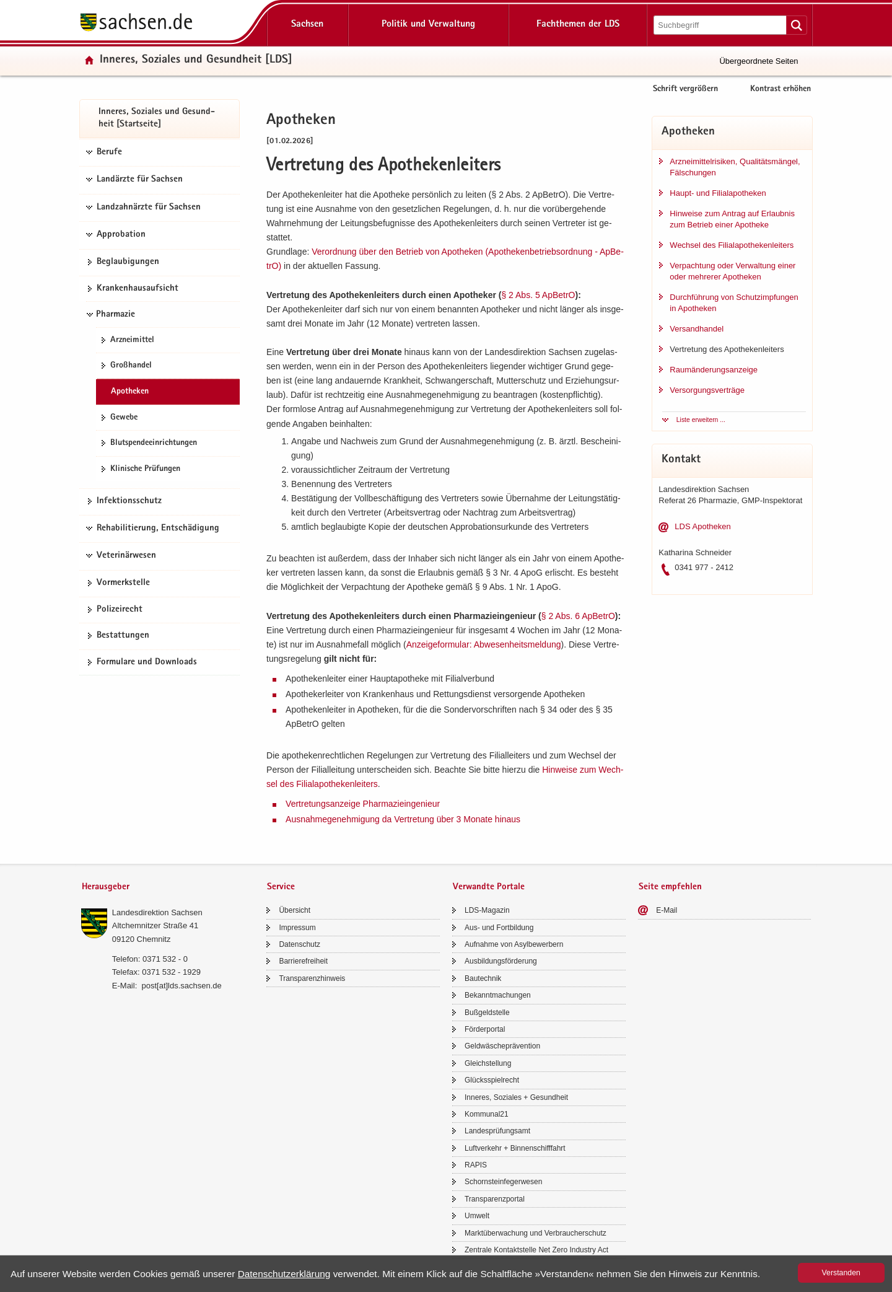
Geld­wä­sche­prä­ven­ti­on (502, 1046)
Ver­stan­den (841, 1272)
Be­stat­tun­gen (123, 635)
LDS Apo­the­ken (702, 526)
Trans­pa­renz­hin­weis (312, 978)
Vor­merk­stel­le (123, 583)
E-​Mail (666, 910)
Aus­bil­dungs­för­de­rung (501, 961)
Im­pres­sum (297, 927)
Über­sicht (294, 910)
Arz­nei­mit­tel (132, 340)
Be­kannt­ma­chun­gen (498, 995)
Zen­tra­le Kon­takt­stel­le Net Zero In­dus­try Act (536, 1250)
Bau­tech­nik (483, 978)
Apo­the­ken (130, 391)
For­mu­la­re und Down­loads (147, 662)
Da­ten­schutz (299, 944)
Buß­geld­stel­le (487, 1012)
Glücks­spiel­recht (492, 1080)
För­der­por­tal (485, 1029)
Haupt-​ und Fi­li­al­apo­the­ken (718, 193)
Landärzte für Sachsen (140, 180)
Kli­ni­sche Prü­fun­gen (145, 469)
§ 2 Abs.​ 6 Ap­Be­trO (578, 616)
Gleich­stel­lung (488, 1063)
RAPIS (476, 1165)
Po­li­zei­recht (119, 609)
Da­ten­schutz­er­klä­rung (284, 1273)
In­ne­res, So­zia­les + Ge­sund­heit (516, 1097)
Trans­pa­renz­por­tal (495, 1199)
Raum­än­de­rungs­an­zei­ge (714, 369)
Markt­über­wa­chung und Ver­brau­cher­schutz (535, 1233)
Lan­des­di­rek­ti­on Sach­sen (157, 912)
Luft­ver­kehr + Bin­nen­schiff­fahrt (515, 1148)
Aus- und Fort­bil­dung (499, 927)
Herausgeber (105, 887)
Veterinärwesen (126, 556)
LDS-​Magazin (487, 910)
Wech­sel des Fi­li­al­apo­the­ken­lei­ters (732, 245)
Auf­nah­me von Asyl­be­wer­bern (514, 944)
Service (281, 887)
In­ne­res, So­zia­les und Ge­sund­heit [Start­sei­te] (156, 119)
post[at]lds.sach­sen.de (181, 985)
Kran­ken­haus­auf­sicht (137, 288)
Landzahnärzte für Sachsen (149, 208)
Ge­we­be (124, 417)
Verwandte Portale (489, 887)
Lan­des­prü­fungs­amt (497, 1131)
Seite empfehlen (670, 887)
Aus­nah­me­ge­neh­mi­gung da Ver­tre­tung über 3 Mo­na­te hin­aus (403, 819)
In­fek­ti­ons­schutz (129, 501)
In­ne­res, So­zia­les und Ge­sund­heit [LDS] (196, 60)
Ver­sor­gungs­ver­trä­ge (707, 390)
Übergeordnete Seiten (758, 61)
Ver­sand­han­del (697, 328)
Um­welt (477, 1215)
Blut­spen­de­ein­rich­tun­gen (153, 443)
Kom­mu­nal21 (487, 1114)
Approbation (121, 235)
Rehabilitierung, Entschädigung (158, 529)
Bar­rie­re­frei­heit (303, 961)
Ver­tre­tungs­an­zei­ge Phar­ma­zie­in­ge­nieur (363, 804)
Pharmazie (115, 315)
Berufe (109, 152)
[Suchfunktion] (721, 25)
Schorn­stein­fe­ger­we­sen (503, 1181)
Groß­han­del (131, 365)
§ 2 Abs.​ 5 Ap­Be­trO (538, 295)
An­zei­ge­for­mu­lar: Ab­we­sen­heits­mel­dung (483, 644)
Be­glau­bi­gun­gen (128, 262)
